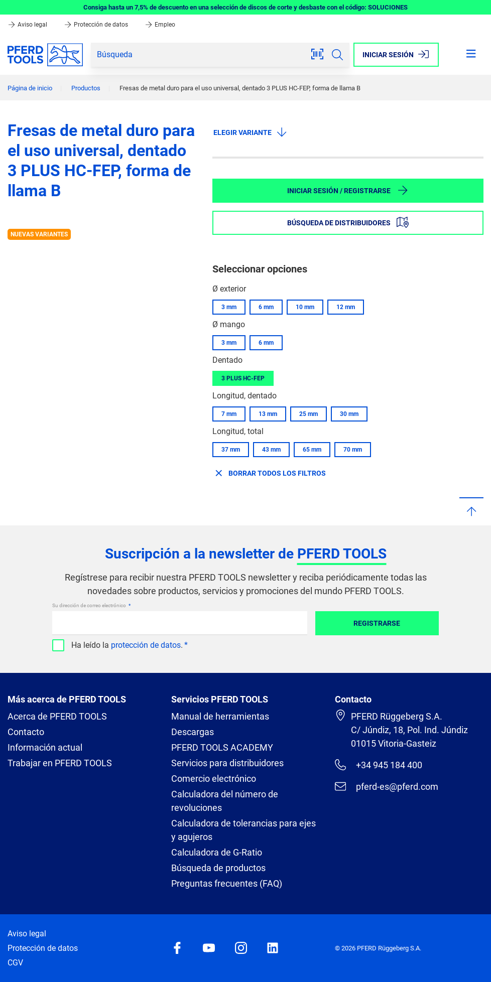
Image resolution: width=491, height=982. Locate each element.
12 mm (345, 307)
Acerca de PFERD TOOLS (57, 716)
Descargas (192, 732)
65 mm (312, 449)
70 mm (352, 449)
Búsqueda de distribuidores (348, 222)
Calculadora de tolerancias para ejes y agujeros (243, 830)
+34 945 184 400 (378, 764)
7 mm (228, 413)
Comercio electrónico (213, 778)
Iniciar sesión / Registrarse (348, 190)
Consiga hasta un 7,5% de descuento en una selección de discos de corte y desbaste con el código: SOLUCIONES (245, 7)
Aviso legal (28, 24)
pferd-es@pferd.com (386, 786)
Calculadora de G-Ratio (216, 852)
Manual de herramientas (220, 716)
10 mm (305, 307)
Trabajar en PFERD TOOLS (60, 763)
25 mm (308, 413)
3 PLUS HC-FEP (243, 378)
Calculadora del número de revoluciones (224, 801)
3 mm (228, 307)
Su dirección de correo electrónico (89, 605)
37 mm (230, 449)
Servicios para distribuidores (227, 763)
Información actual (45, 747)
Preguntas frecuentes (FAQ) (226, 883)
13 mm (268, 413)
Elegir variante (250, 132)
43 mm (271, 449)
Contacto (26, 732)
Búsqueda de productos (218, 868)
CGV (15, 962)
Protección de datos (97, 24)
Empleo (160, 24)
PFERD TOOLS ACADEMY (222, 747)
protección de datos (146, 645)
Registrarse (376, 623)
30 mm (349, 413)
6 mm (266, 307)
